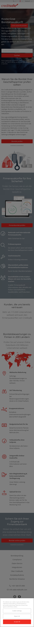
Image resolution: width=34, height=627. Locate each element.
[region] (17, 612)
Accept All (17, 622)
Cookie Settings (17, 611)
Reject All (17, 616)
